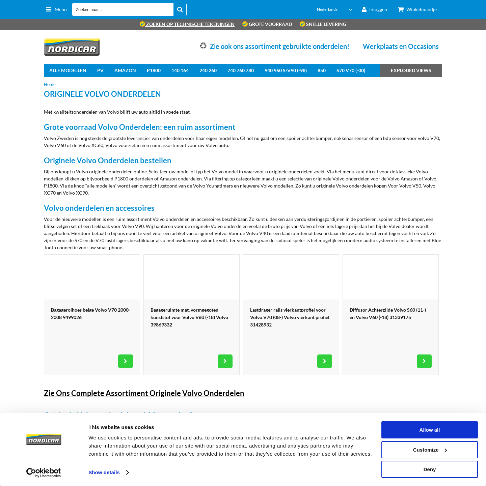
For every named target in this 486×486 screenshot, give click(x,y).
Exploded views (411, 70)
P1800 (154, 70)
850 (322, 70)
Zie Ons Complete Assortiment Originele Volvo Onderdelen (144, 393)
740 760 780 (240, 70)
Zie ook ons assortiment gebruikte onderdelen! (279, 46)
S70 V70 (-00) (350, 70)
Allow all (430, 430)
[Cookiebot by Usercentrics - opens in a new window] (43, 473)
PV (100, 70)
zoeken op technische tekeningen (187, 24)
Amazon (125, 70)
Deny (430, 469)
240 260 (208, 70)
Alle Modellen (67, 70)
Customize (430, 450)
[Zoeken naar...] (180, 9)
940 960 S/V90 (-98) (286, 70)
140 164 (180, 70)
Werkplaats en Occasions (401, 46)
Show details (104, 472)
